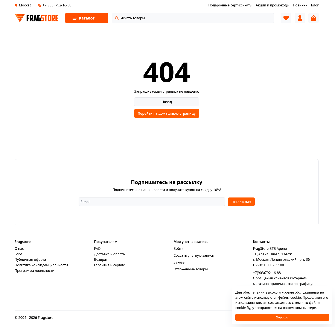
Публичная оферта (30, 261)
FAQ (97, 251)
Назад (166, 101)
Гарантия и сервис (109, 267)
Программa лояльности (34, 272)
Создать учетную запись (194, 257)
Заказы (179, 264)
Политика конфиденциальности (41, 267)
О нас (19, 251)
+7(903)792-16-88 (267, 275)
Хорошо (282, 317)
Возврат (101, 261)
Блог (18, 256)
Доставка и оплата (109, 256)
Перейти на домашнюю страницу (167, 113)
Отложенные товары (191, 271)
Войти (179, 251)
